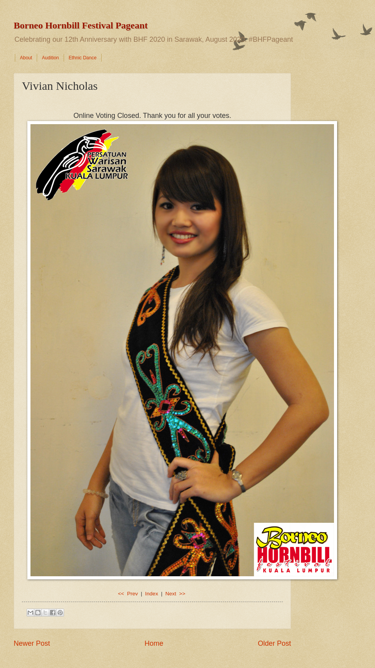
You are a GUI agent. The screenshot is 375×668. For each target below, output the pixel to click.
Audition (50, 58)
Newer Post (32, 643)
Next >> (175, 594)
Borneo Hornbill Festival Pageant (81, 25)
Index (151, 594)
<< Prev (128, 594)
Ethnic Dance (82, 58)
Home (154, 643)
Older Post (274, 643)
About (26, 58)
